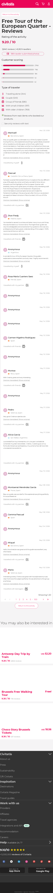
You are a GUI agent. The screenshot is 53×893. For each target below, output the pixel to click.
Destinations (7, 786)
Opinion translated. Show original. (16, 158)
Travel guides (7, 798)
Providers (5, 808)
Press (3, 764)
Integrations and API (11, 825)
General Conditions (18, 891)
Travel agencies (8, 819)
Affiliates (4, 814)
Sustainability (7, 770)
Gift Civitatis (6, 776)
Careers (4, 837)
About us (5, 759)
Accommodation (9, 831)
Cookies (37, 891)
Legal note (25, 891)
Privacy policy (31, 891)
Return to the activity (10, 14)
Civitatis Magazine (10, 792)
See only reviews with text (16, 123)
